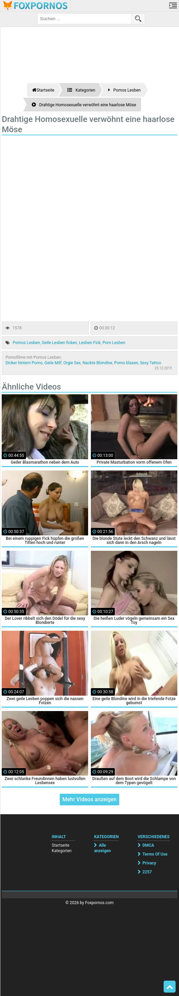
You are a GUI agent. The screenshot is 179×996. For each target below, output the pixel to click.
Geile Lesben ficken (59, 342)
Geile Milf (52, 362)
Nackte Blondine (97, 362)
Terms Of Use (154, 854)
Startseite (61, 845)
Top (170, 987)
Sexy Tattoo (150, 362)
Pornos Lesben (26, 342)
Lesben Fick (90, 342)
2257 (147, 872)
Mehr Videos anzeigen (89, 799)
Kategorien (62, 850)
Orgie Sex (72, 362)
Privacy (149, 863)
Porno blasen (126, 362)
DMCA (148, 845)
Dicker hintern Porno (23, 362)
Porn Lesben (113, 342)
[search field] (84, 18)
